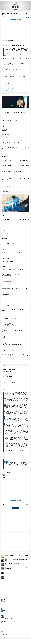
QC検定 (28, 17)
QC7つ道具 (3, 601)
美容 (2, 611)
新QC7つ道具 (3, 610)
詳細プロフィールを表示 (8, 618)
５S (1, 600)
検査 (2, 608)
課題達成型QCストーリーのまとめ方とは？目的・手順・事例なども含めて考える (17, 555)
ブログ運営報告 (3, 606)
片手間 (7, 616)
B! (15, 19)
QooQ (16, 638)
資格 (2, 609)
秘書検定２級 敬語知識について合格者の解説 (12, 563)
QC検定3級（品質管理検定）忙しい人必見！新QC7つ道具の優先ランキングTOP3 (6, 52)
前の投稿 (27, 504)
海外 (2, 607)
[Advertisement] (15, 26)
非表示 (8, 83)
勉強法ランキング (4, 478)
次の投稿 (4, 504)
